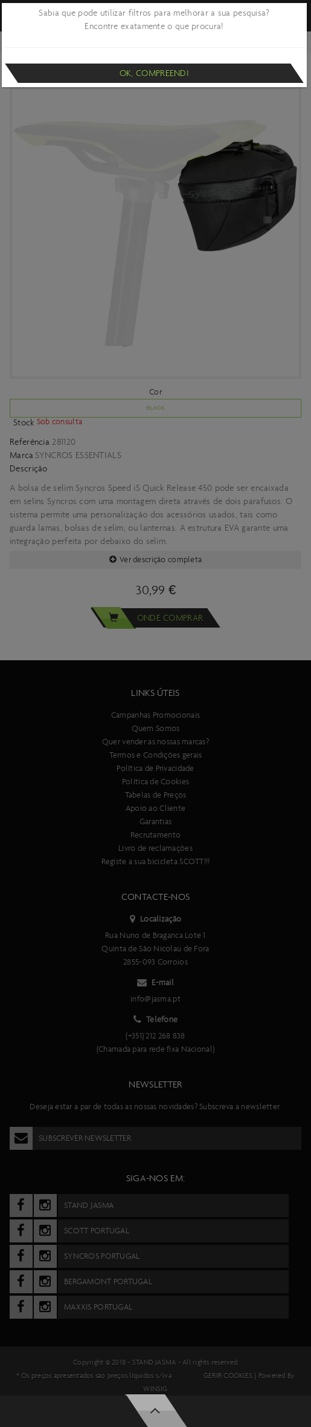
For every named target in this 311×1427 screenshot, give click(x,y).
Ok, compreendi (154, 73)
